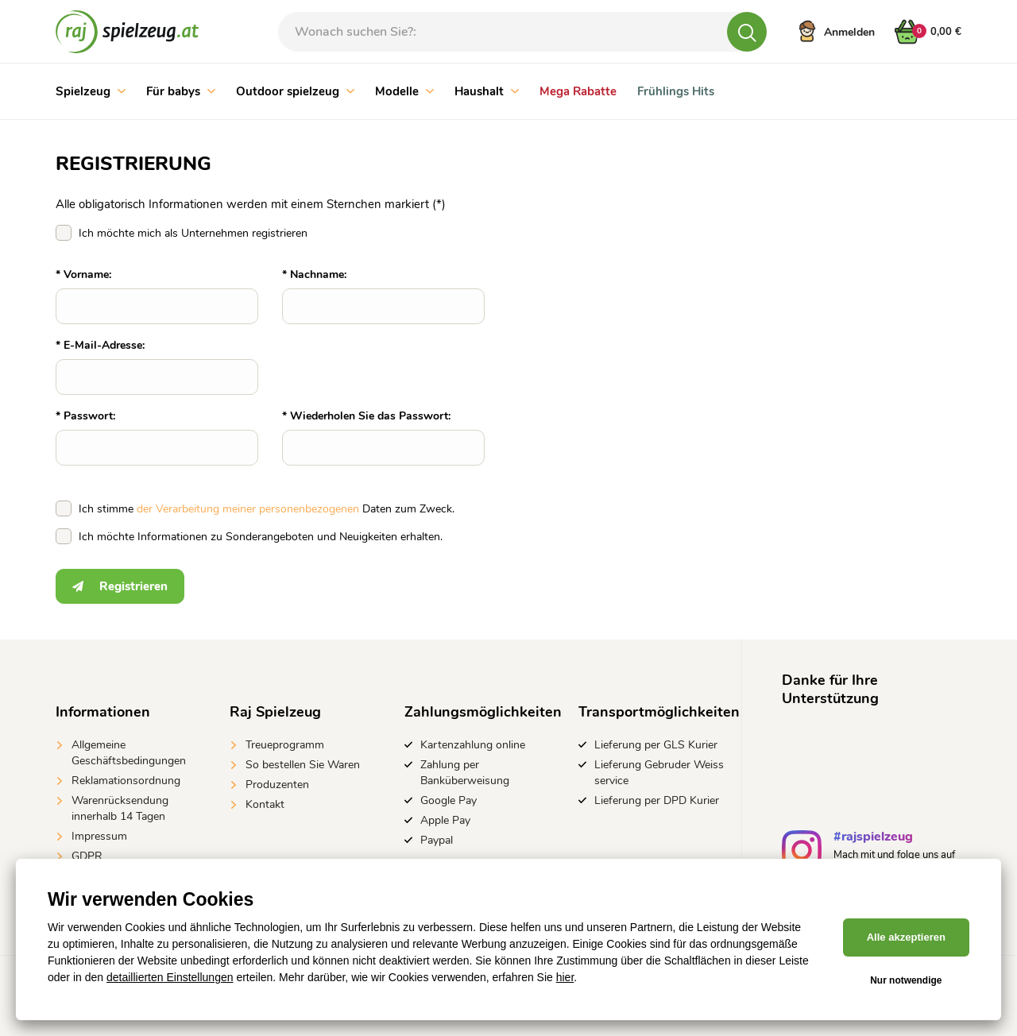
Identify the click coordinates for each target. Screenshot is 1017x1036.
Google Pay (448, 800)
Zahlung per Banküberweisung (464, 772)
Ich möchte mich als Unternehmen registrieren (193, 233)
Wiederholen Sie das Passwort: (370, 415)
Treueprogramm (285, 744)
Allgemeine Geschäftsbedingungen (129, 752)
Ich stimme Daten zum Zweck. (266, 508)
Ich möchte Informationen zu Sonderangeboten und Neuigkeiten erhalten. (261, 536)
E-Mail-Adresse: (104, 345)
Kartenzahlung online (472, 744)
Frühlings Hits (675, 91)
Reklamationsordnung (126, 780)
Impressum (99, 836)
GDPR (87, 856)
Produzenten (277, 784)
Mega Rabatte (578, 91)
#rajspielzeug (873, 839)
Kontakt (265, 804)
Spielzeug (91, 91)
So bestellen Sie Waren (303, 764)
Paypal (436, 840)
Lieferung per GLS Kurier (655, 744)
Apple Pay (445, 820)
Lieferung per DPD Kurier (656, 800)
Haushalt (486, 91)
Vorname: (87, 274)
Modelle (404, 91)
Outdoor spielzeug (295, 91)
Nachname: (318, 274)
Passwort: (89, 415)
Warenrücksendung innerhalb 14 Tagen (120, 808)
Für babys (180, 91)
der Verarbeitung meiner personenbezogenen (248, 508)
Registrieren (120, 586)
